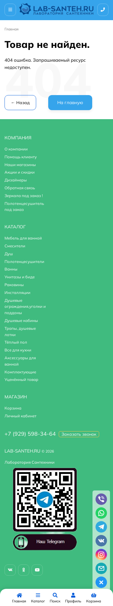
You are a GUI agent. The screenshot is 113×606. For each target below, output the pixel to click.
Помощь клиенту (21, 156)
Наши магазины (20, 164)
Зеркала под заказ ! (24, 195)
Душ (9, 253)
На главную (70, 102)
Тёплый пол (16, 342)
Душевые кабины (21, 320)
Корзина (13, 408)
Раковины (14, 284)
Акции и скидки (20, 172)
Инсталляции (17, 292)
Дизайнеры (16, 180)
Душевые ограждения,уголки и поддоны (25, 306)
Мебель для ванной (23, 238)
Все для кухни (18, 350)
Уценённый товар (21, 379)
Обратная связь (20, 187)
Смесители (15, 245)
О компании (16, 149)
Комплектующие (20, 371)
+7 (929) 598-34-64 (30, 433)
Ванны (11, 269)
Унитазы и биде (20, 276)
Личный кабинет (20, 415)
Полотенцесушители (24, 261)
